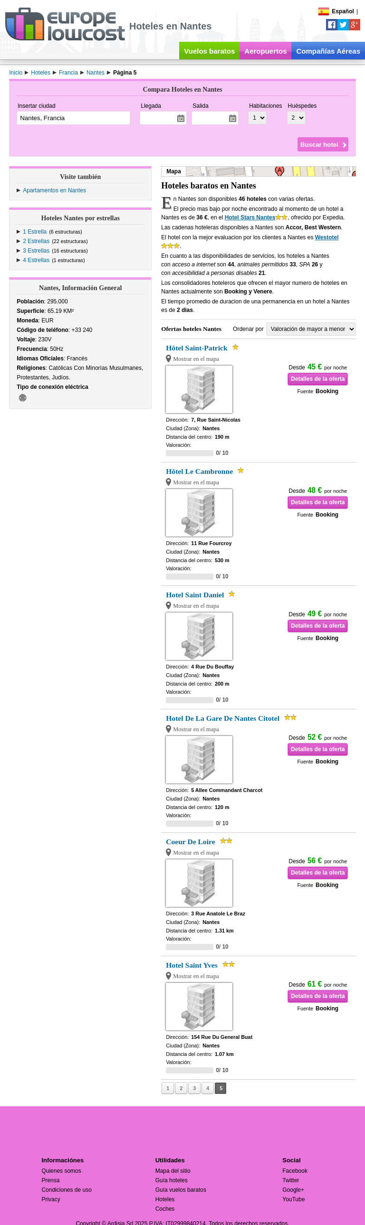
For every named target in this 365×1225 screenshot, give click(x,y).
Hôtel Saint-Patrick (197, 348)
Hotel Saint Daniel (195, 595)
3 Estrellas (36, 250)
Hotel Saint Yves (192, 965)
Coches (165, 1209)
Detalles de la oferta (318, 379)
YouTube (293, 1199)
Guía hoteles (171, 1180)
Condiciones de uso (66, 1190)
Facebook (294, 1171)
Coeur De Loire (190, 842)
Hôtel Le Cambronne (199, 471)
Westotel (327, 237)
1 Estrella (35, 231)
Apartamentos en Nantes (54, 190)
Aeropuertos (265, 51)
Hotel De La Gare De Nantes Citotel (222, 718)
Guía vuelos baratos (180, 1190)
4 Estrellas (36, 260)
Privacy (50, 1199)
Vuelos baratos (209, 51)
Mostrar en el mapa (196, 359)
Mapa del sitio (173, 1171)
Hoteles (165, 1199)
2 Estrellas (36, 241)
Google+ (293, 1190)
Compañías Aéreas (328, 51)
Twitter (290, 1180)
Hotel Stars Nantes (250, 217)
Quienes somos (61, 1171)
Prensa (50, 1180)
